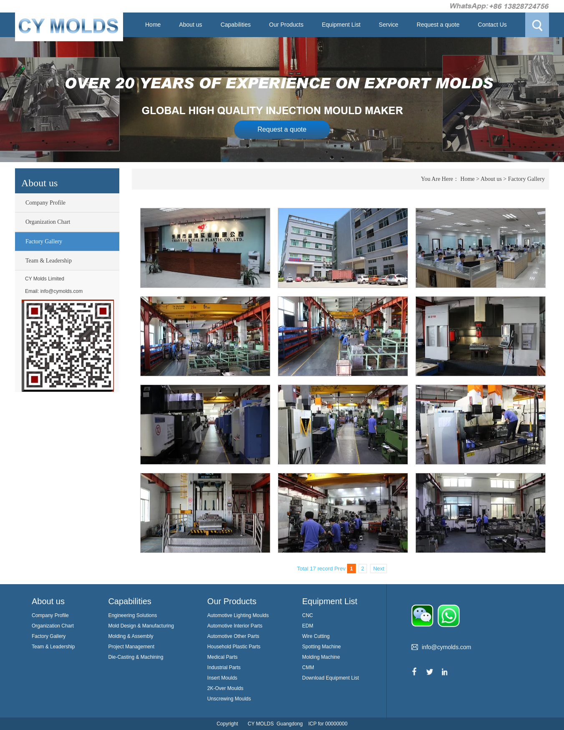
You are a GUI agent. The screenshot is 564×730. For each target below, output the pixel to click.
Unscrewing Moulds (229, 699)
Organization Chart (47, 222)
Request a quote (438, 24)
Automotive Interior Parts (234, 626)
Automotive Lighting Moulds (238, 615)
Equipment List (341, 24)
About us (190, 24)
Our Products (286, 24)
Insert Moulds (222, 678)
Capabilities (236, 24)
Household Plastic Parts (233, 647)
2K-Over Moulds (225, 688)
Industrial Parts (224, 667)
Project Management (131, 647)
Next (378, 568)
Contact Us (492, 24)
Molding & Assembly (130, 636)
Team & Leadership (48, 261)
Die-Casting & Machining (135, 657)
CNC (307, 615)
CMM (308, 667)
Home (153, 24)
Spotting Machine (321, 647)
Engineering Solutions (132, 615)
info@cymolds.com (61, 291)
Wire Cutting (316, 636)
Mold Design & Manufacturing (141, 626)
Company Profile (45, 203)
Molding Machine (321, 657)
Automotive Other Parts (233, 636)
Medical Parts (222, 657)
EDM (307, 626)
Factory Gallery (43, 241)
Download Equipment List (330, 678)
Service (388, 24)
